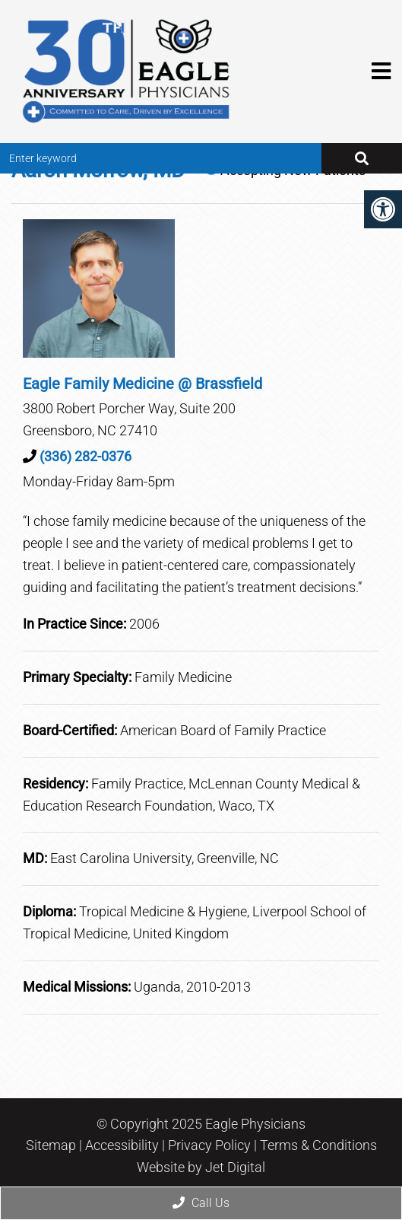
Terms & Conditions (318, 1145)
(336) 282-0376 (85, 456)
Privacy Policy (209, 1145)
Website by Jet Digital (201, 1167)
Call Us (201, 1203)
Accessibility (122, 1145)
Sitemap (51, 1145)
